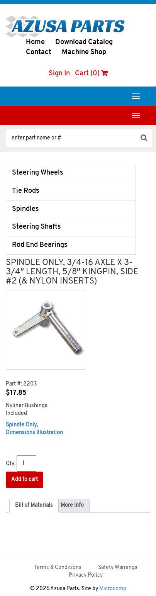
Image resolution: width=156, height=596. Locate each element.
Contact (38, 52)
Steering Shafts (36, 227)
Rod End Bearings (40, 245)
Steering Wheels (37, 173)
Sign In (59, 73)
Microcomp (112, 589)
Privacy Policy (86, 575)
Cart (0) (91, 73)
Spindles (25, 209)
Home (35, 42)
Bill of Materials (34, 505)
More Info (72, 505)
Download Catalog (84, 42)
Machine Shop (84, 52)
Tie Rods (25, 191)
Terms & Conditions (57, 568)
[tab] (34, 506)
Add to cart (24, 479)
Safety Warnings (117, 568)
